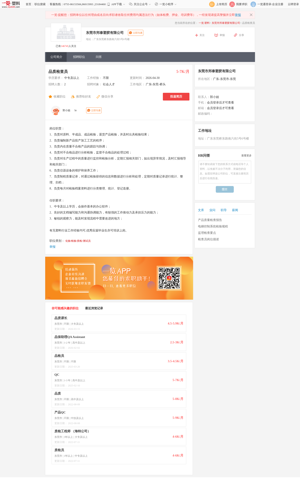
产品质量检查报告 (210, 220)
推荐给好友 (83, 96)
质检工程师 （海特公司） (72, 431)
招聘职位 (79, 57)
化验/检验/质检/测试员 (78, 240)
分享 (241, 35)
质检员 (59, 450)
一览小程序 (166, 4)
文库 (201, 210)
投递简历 (176, 96)
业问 (212, 210)
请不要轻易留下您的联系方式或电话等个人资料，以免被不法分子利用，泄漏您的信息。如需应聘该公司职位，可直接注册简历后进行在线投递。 (224, 172)
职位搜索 (40, 4)
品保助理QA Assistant (69, 337)
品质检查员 (58, 71)
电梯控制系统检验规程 (213, 226)
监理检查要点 (207, 232)
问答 (99, 57)
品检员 (59, 355)
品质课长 (60, 318)
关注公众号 (141, 4)
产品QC (60, 412)
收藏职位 (60, 96)
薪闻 (235, 210)
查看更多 (246, 155)
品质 (57, 393)
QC (56, 374)
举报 (238, 15)
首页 (28, 4)
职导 (224, 210)
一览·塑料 (204, 22)
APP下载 (116, 4)
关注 (202, 35)
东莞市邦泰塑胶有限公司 (226, 22)
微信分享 (107, 96)
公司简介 (56, 57)
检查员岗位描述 (208, 239)
